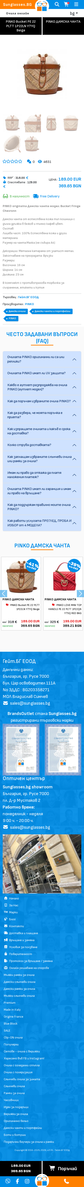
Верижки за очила (16, 1114)
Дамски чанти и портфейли (52, 311)
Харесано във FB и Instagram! (24, 1058)
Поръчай (63, 1169)
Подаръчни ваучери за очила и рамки (29, 1142)
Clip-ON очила (13, 1037)
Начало (11, 898)
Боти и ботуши (15, 1135)
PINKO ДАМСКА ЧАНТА (18, 599)
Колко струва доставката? (29, 445)
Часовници (11, 1100)
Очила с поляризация (18, 1072)
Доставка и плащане (21, 933)
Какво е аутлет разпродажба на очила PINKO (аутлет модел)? (37, 387)
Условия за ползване (20, 947)
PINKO (12, 318)
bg (72, 13)
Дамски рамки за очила (19, 989)
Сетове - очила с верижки (22, 1051)
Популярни (11, 1044)
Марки (11, 912)
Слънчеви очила (14, 1086)
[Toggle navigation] (76, 4)
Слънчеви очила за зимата (22, 1079)
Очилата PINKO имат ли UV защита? (36, 373)
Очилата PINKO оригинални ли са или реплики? (35, 359)
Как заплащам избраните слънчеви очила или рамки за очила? (39, 459)
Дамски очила (17, 311)
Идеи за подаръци (16, 1107)
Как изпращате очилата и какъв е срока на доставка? (38, 431)
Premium (9, 1003)
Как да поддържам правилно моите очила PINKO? (39, 507)
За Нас (11, 905)
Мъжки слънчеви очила (19, 996)
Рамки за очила (14, 1093)
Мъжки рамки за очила (19, 975)
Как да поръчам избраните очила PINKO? (39, 401)
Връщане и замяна (19, 940)
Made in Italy (12, 1010)
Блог (10, 919)
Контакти (14, 926)
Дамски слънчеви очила (19, 982)
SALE (7, 1030)
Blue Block (10, 1023)
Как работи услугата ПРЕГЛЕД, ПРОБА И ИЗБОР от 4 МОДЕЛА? (39, 523)
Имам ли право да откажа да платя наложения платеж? (34, 475)
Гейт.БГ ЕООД (62, 1150)
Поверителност (18, 954)
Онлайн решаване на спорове (26, 968)
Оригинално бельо (16, 1121)
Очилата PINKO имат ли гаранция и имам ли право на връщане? (39, 491)
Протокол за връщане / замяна (28, 961)
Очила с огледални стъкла (22, 1065)
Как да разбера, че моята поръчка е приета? (34, 415)
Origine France (13, 1017)
